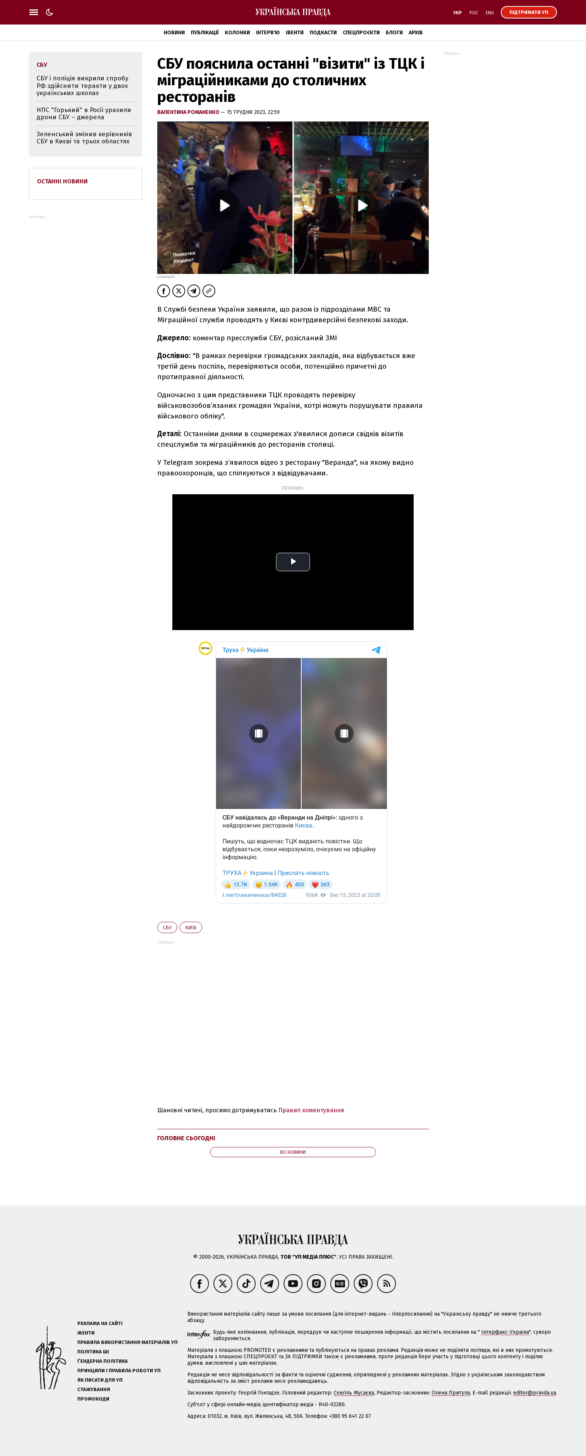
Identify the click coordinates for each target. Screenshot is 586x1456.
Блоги (394, 32)
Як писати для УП (100, 1380)
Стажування (93, 1389)
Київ (190, 927)
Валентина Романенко (189, 112)
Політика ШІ (93, 1352)
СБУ (167, 927)
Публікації (205, 32)
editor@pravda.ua (534, 1393)
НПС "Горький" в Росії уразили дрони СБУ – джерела (84, 113)
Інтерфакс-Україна (505, 1332)
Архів (416, 32)
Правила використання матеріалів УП (127, 1342)
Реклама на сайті (100, 1323)
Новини (174, 32)
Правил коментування (311, 1110)
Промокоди (93, 1399)
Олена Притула (451, 1393)
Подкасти (323, 32)
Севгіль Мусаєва (354, 1393)
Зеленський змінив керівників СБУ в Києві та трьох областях (84, 138)
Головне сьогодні (186, 1138)
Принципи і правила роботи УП (119, 1370)
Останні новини (62, 181)
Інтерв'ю (268, 32)
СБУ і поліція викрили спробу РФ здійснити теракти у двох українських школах (82, 85)
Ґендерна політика (102, 1361)
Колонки (237, 32)
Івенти (295, 32)
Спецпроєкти (361, 32)
